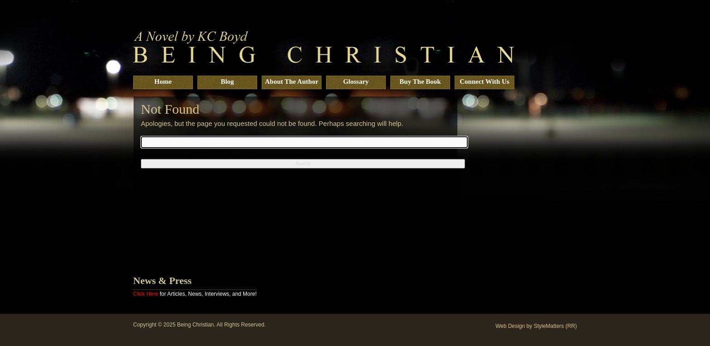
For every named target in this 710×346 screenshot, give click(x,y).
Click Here (145, 294)
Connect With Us (484, 81)
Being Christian (195, 325)
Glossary (356, 81)
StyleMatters (549, 326)
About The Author (291, 81)
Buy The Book (420, 81)
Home (163, 81)
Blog (227, 81)
